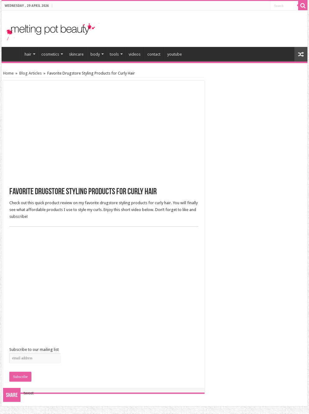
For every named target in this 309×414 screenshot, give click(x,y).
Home (8, 73)
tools (114, 54)
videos (135, 54)
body (95, 54)
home (13, 53)
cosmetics (50, 54)
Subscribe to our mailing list (34, 349)
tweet (29, 393)
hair (28, 54)
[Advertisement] (230, 26)
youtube (174, 54)
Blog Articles (30, 73)
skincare (76, 54)
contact (153, 54)
